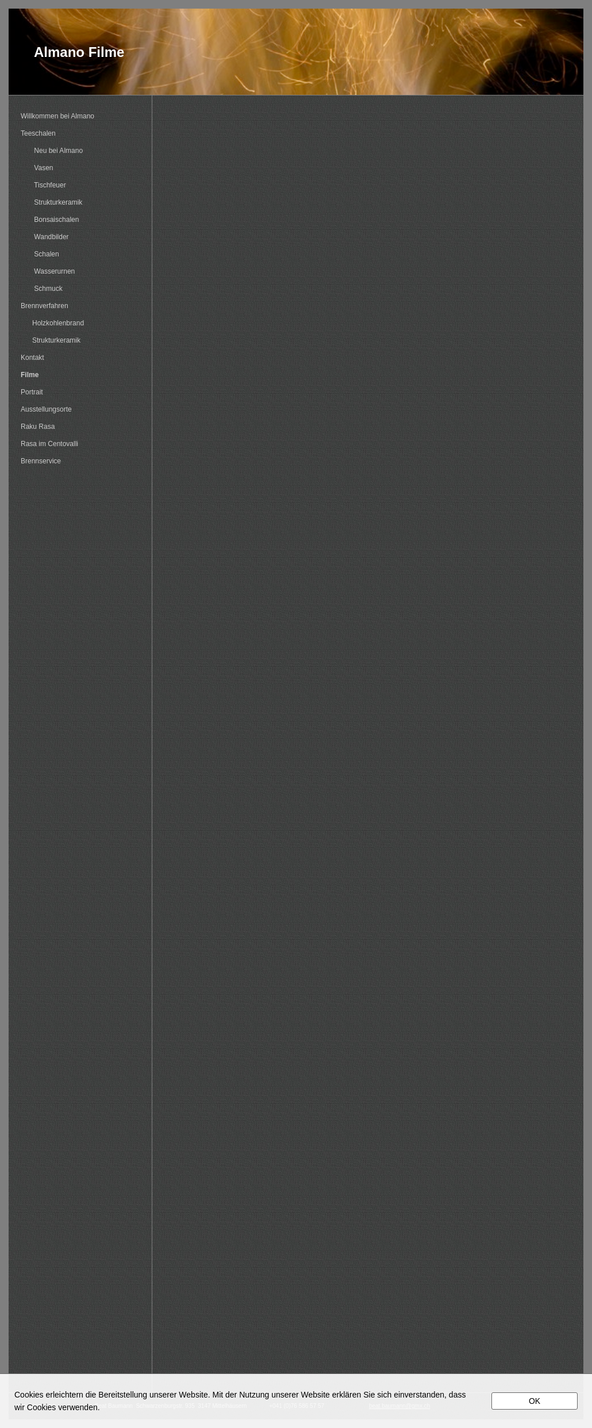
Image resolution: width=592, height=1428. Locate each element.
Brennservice (41, 461)
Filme (30, 375)
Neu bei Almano (52, 151)
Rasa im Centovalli (49, 444)
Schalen (40, 254)
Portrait (32, 392)
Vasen (37, 168)
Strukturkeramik (51, 202)
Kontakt (32, 358)
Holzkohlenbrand (52, 323)
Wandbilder (45, 237)
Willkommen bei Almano (57, 116)
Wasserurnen (48, 271)
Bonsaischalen (50, 220)
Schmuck (42, 289)
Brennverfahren (44, 306)
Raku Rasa (38, 427)
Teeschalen (38, 133)
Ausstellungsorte (46, 409)
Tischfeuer (43, 185)
